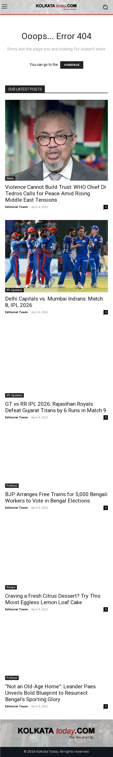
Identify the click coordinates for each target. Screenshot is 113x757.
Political (12, 485)
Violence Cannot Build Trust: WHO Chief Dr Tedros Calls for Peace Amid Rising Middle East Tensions (55, 193)
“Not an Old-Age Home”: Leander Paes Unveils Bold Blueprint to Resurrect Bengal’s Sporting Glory (50, 692)
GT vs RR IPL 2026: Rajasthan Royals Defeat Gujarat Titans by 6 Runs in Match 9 (55, 407)
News (10, 178)
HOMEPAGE (71, 65)
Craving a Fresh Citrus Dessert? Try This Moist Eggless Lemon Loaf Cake (52, 599)
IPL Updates (14, 290)
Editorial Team (16, 207)
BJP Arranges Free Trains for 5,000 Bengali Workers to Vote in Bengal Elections (56, 497)
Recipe (11, 587)
